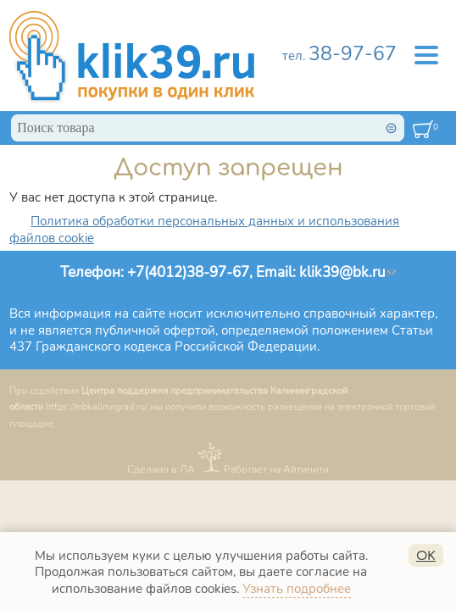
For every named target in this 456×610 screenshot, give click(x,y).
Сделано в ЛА (161, 469)
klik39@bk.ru (347, 272)
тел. (339, 55)
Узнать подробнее (296, 588)
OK (426, 556)
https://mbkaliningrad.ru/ (96, 407)
